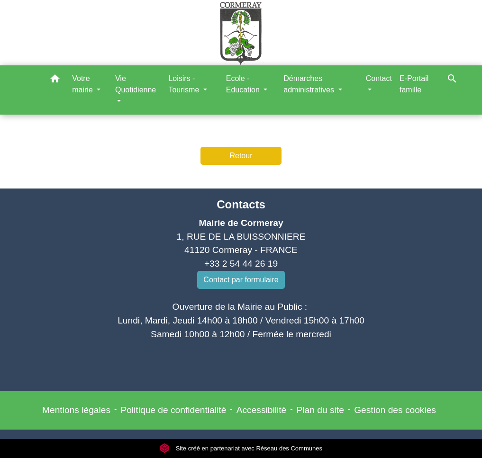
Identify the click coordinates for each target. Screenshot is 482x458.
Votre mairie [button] (83, 84)
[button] (55, 80)
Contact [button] (379, 78)
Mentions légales (76, 410)
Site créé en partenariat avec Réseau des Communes (241, 448)
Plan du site (320, 410)
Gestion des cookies (395, 410)
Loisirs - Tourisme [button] (184, 84)
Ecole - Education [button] (244, 84)
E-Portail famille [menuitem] (414, 84)
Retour (240, 156)
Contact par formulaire (240, 280)
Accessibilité (261, 410)
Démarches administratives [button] (309, 84)
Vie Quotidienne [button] (135, 84)
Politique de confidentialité (173, 410)
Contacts (241, 204)
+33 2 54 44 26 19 (241, 264)
